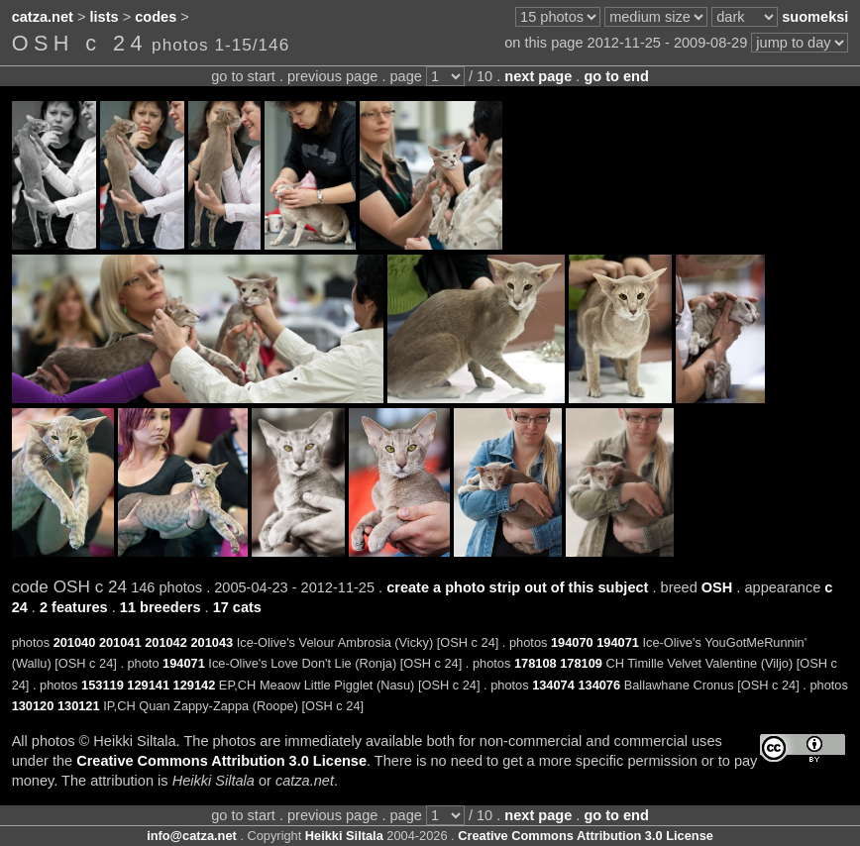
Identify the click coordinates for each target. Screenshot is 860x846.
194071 (617, 642)
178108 (535, 663)
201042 (166, 642)
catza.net (42, 17)
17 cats (237, 607)
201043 (211, 642)
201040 (75, 642)
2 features (74, 607)
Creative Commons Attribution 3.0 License (221, 761)
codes (155, 17)
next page (538, 76)
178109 (581, 663)
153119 (102, 685)
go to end (616, 76)
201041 (120, 642)
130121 (78, 705)
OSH (717, 587)
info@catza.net (192, 835)
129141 (148, 685)
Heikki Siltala (344, 835)
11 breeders (160, 607)
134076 (599, 685)
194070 (572, 642)
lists (104, 17)
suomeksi (815, 17)
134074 (553, 685)
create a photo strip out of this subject (517, 587)
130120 (33, 705)
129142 (194, 685)
